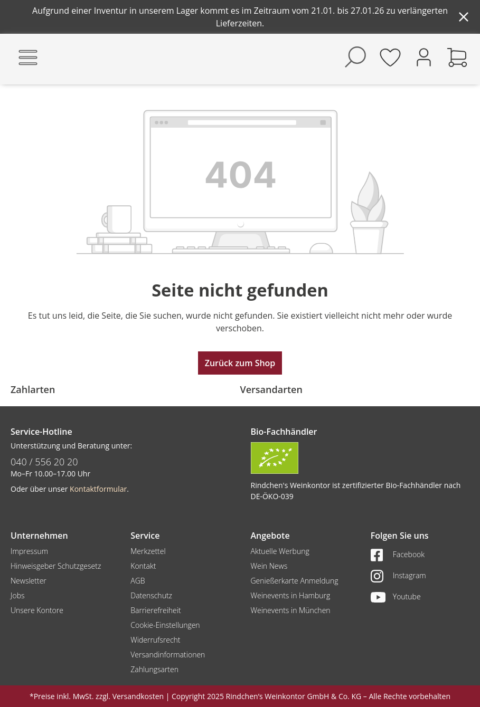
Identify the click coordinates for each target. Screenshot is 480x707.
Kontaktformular (98, 489)
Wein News (269, 566)
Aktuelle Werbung (280, 551)
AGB (137, 581)
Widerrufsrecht (155, 640)
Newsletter (28, 581)
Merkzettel (147, 551)
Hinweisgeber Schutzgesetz (56, 566)
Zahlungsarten (154, 669)
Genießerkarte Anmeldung (294, 581)
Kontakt (143, 566)
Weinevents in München (291, 610)
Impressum (29, 551)
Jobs (18, 595)
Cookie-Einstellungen (165, 625)
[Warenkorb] (457, 57)
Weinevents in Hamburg (291, 595)
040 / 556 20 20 (44, 461)
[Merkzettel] (390, 57)
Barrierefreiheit (155, 610)
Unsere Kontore (37, 610)
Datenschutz (151, 595)
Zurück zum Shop (240, 363)
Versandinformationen (167, 654)
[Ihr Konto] (424, 56)
